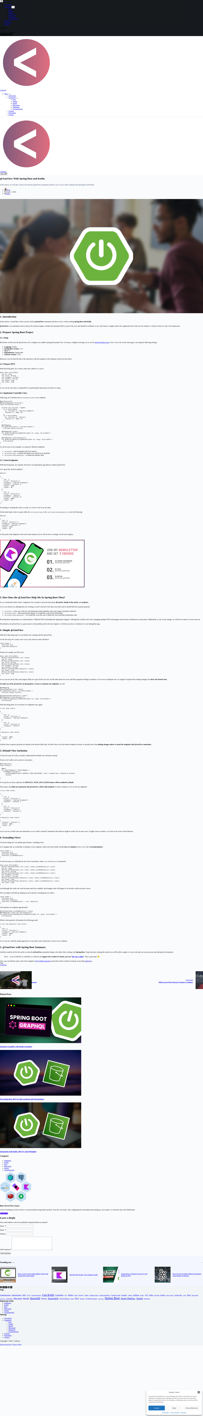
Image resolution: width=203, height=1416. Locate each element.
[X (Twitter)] (4, 1348)
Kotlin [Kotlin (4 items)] (162, 1355)
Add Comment (5, 1310)
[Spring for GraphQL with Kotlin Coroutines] (40, 1100)
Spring (15, 101)
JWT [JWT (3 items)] (146, 1355)
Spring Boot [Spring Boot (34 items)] (112, 1358)
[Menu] (4, 174)
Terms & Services (5, 1405)
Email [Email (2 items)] (76, 1355)
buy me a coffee (77, 1014)
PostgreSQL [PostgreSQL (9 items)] (53, 1358)
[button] (199, 1392)
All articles (12, 96)
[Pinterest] (9, 1348)
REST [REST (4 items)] (77, 1359)
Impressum (183, 1412)
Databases (16, 107)
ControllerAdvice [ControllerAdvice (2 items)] (36, 1355)
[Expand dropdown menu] (10, 94)
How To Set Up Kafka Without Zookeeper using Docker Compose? (187, 1335)
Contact (11, 115)
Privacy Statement (175, 1412)
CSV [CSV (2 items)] (65, 1355)
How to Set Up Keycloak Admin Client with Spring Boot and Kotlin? (33, 1335)
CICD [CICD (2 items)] (28, 1355)
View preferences (192, 1408)
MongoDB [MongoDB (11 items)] (35, 1358)
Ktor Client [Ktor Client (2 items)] (195, 1355)
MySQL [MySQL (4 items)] (44, 1359)
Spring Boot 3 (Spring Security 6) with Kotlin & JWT (134, 1335)
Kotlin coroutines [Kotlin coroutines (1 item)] (170, 1355)
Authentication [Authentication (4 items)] (5, 1355)
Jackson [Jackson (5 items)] (136, 1355)
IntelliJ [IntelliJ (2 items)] (130, 1355)
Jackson (3, 1023)
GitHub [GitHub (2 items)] (86, 1355)
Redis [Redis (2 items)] (72, 1359)
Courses (11, 111)
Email (3, 1288)
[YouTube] (11, 1348)
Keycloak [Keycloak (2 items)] (156, 1355)
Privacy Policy (17, 1405)
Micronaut (16, 105)
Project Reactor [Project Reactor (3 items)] (65, 1359)
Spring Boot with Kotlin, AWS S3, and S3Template (18, 1209)
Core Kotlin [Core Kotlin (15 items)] (48, 1355)
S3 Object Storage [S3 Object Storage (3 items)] (91, 1359)
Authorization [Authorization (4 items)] (16, 1355)
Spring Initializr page (102, 342)
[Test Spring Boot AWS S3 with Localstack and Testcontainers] (40, 1153)
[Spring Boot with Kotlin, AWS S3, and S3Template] (40, 1205)
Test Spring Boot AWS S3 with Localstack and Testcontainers (22, 1157)
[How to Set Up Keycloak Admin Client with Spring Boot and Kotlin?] (8, 1335)
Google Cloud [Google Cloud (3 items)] (115, 1355)
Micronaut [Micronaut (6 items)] (18, 1359)
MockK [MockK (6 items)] (26, 1359)
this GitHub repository (43, 1019)
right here (88, 1019)
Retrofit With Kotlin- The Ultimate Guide (84, 1335)
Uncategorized (18, 109)
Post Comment (5, 1313)
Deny (174, 1408)
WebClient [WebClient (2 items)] (147, 1359)
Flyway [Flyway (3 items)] (81, 1355)
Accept (156, 1408)
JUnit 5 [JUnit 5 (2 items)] (142, 1355)
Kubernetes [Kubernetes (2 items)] (9, 1359)
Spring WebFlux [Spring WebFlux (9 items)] (128, 1358)
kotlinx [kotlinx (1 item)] (184, 1355)
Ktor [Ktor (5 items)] (189, 1355)
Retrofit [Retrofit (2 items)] (82, 1359)
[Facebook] (1, 1348)
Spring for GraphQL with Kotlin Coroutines (16, 1104)
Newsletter (12, 113)
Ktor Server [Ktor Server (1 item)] (2, 1359)
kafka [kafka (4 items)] (151, 1355)
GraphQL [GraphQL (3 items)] (124, 1355)
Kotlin (15, 103)
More (7, 94)
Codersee (3, 90)
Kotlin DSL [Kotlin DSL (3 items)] (178, 1355)
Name (3, 1284)
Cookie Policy (165, 1412)
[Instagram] (6, 1348)
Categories (12, 98)
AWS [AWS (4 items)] (24, 1355)
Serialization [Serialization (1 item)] (101, 1359)
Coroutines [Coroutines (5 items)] (59, 1355)
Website (2, 1292)
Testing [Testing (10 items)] (139, 1358)
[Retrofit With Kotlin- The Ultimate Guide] (59, 1335)
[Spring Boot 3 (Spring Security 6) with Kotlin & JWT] (111, 1335)
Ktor (14, 99)
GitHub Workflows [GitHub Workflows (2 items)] (104, 1355)
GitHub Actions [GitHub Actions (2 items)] (93, 1355)
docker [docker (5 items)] (70, 1355)
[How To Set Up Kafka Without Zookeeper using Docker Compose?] (163, 1335)
